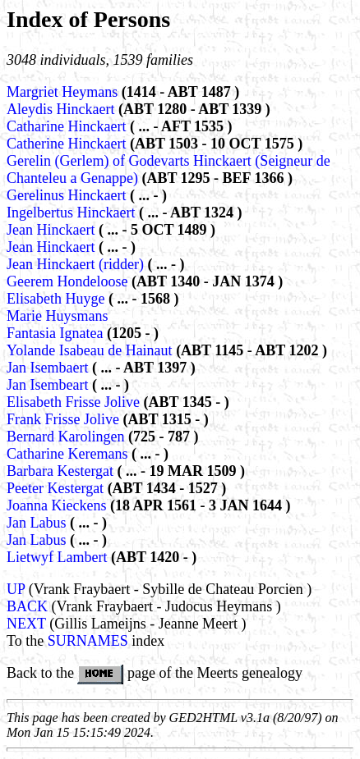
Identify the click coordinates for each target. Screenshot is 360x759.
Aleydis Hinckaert (62, 109)
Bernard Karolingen (67, 436)
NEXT (26, 623)
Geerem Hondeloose (69, 281)
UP (16, 589)
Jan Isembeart (49, 385)
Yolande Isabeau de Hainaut (91, 350)
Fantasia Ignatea (57, 333)
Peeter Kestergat (57, 488)
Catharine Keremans (69, 454)
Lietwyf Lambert (59, 557)
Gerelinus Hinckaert (68, 195)
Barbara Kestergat (62, 471)
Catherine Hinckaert (68, 143)
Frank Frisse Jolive (65, 419)
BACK (27, 606)
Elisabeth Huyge (57, 298)
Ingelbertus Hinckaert (73, 212)
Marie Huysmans (57, 316)
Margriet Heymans (64, 92)
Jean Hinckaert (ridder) (75, 264)
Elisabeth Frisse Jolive (75, 402)
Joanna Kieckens (58, 505)
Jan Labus (38, 522)
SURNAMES (88, 641)
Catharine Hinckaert (68, 126)
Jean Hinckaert (53, 230)
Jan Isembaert (49, 367)
